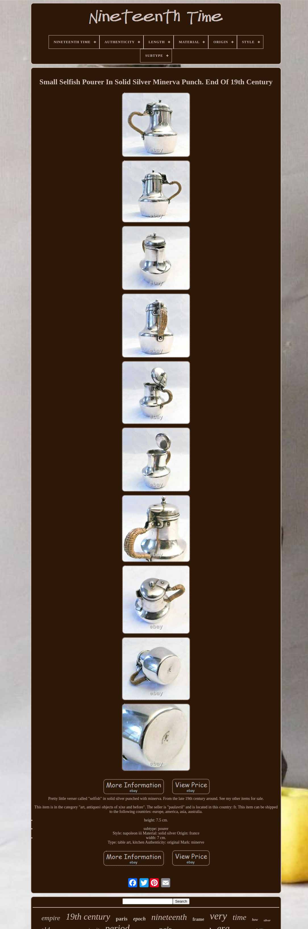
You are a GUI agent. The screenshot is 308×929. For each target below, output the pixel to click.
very (218, 916)
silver (267, 920)
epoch (139, 919)
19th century (88, 917)
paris (122, 919)
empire (50, 918)
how (255, 920)
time (239, 917)
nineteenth (169, 917)
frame (198, 919)
